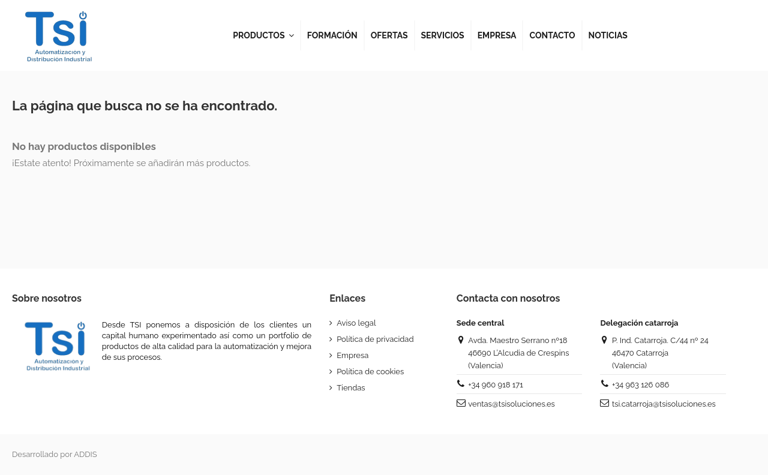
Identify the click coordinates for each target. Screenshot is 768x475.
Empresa (352, 355)
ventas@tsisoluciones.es (511, 403)
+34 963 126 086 (640, 384)
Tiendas (351, 387)
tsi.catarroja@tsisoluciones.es (664, 403)
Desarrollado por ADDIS (54, 454)
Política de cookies (370, 371)
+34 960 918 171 (495, 384)
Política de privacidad (375, 339)
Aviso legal (356, 322)
